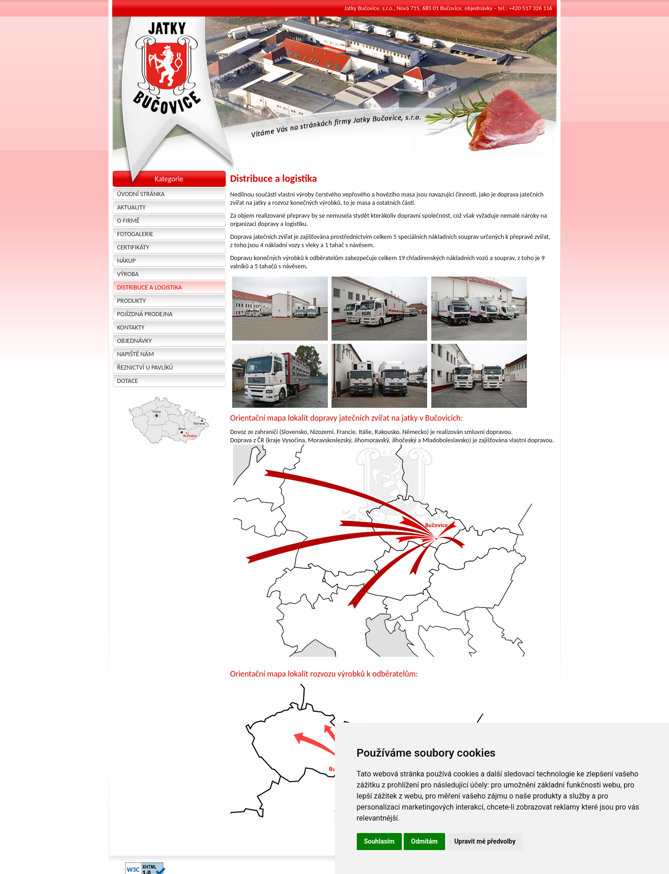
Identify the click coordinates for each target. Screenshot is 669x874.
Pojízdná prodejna (145, 314)
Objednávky (134, 341)
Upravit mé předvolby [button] (484, 841)
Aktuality (131, 207)
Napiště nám (135, 354)
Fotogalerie (135, 234)
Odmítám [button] (424, 841)
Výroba (128, 274)
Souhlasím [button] (379, 841)
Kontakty (131, 327)
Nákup (126, 261)
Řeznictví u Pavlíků (145, 367)
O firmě (128, 221)
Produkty (131, 301)
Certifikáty (133, 247)
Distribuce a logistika (149, 287)
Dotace (127, 381)
